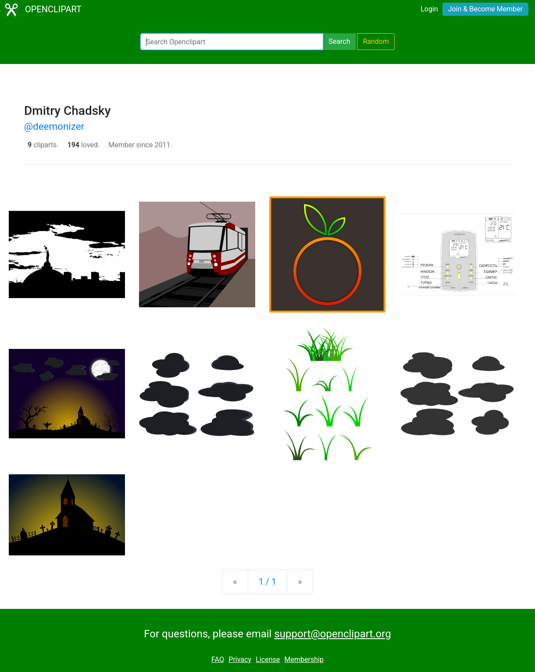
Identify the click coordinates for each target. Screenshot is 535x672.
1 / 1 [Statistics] (268, 581)
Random (376, 41)
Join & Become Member (485, 9)
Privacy (239, 659)
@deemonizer (54, 126)
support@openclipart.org (332, 634)
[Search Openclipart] (231, 41)
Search (339, 41)
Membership (304, 659)
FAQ (217, 659)
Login (429, 9)
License (268, 659)
